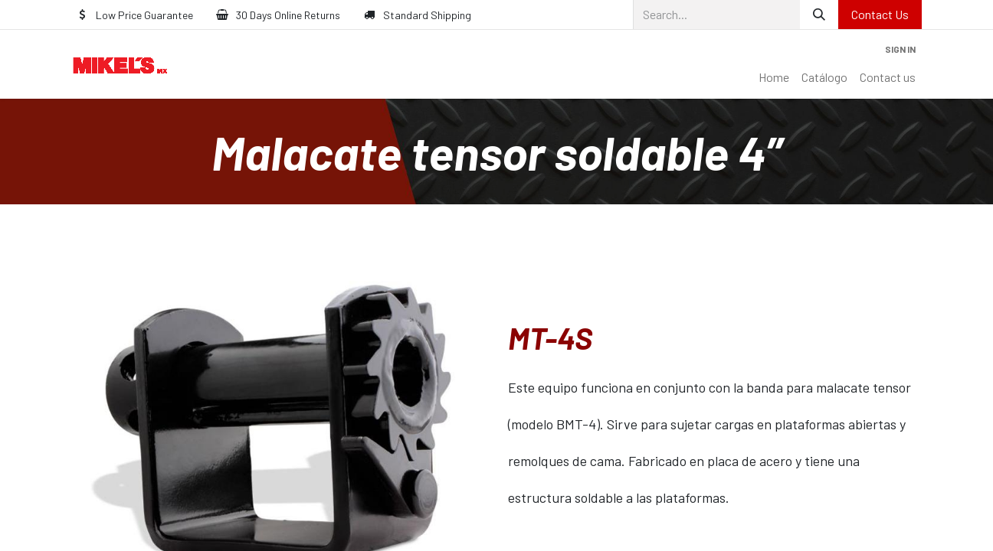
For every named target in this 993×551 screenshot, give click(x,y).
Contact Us (880, 14)
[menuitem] (773, 77)
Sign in (900, 49)
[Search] (819, 14)
